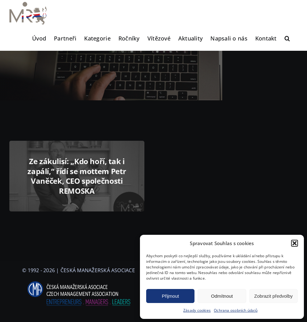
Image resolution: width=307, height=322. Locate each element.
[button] (294, 243)
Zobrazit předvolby (273, 296)
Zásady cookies (197, 310)
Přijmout (170, 296)
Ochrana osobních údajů (235, 310)
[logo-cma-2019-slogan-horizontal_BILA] (78, 281)
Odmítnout (222, 296)
